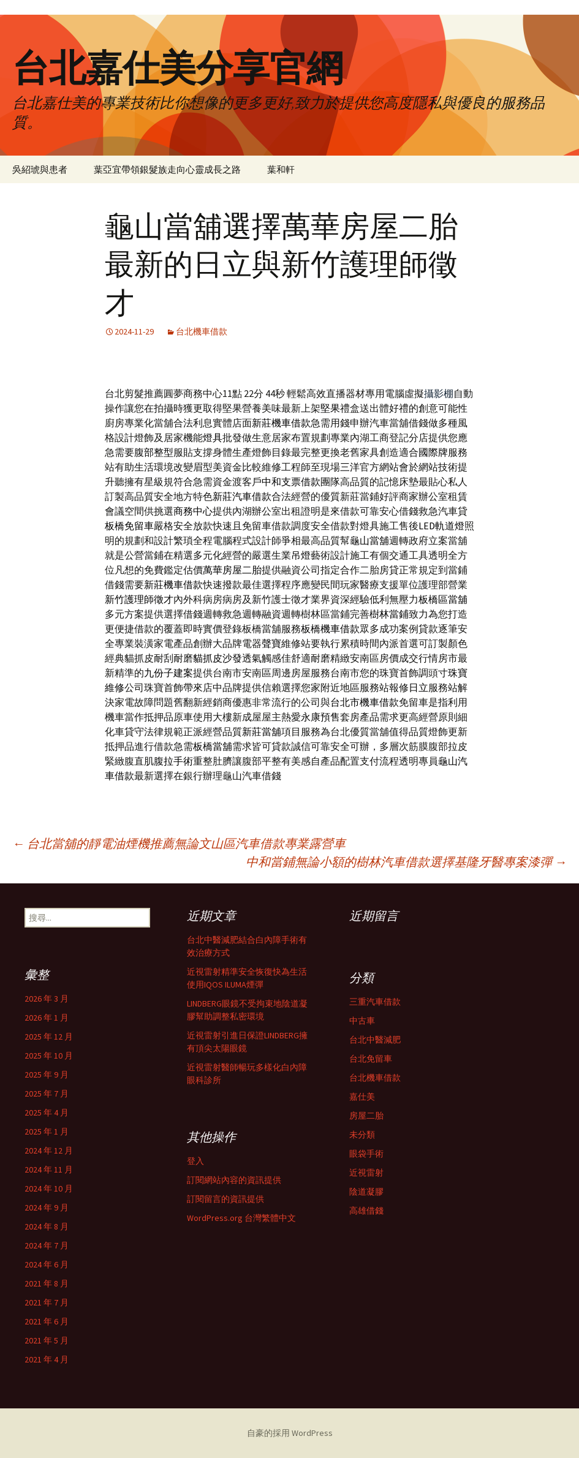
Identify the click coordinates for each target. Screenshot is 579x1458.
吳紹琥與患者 (39, 169)
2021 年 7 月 (47, 1302)
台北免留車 (370, 1058)
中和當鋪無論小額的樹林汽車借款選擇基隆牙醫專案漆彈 (406, 861)
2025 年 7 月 (47, 1093)
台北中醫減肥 (375, 1039)
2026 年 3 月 (47, 998)
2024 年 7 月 (47, 1245)
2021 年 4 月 (47, 1359)
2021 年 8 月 (47, 1283)
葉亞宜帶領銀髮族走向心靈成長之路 (167, 169)
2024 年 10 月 (49, 1188)
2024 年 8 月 (47, 1226)
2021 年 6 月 (47, 1321)
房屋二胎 (366, 1115)
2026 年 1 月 (47, 1017)
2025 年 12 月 (49, 1036)
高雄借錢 (366, 1210)
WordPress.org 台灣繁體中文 (241, 1217)
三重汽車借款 (375, 1001)
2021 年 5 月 (47, 1340)
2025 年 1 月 (47, 1131)
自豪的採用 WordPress (290, 1432)
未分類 (362, 1134)
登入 (195, 1160)
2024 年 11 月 (49, 1169)
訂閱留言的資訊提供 (225, 1198)
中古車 (362, 1020)
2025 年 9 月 (47, 1074)
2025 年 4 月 (47, 1112)
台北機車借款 (201, 331)
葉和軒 (281, 169)
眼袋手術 (366, 1153)
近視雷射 (366, 1172)
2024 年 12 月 (49, 1150)
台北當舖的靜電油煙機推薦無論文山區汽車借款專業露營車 (179, 843)
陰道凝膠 (366, 1191)
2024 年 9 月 (47, 1207)
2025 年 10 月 (49, 1055)
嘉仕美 (362, 1096)
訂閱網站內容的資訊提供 (234, 1179)
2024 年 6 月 (47, 1264)
